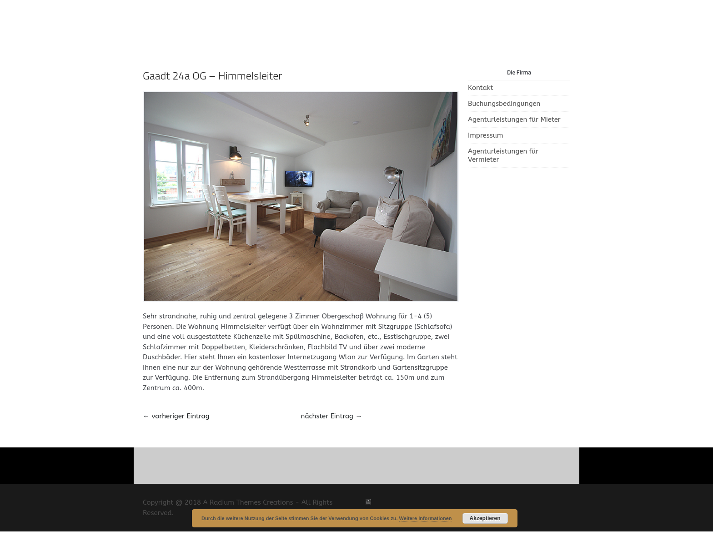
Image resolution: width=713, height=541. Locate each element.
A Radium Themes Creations (247, 502)
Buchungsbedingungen (504, 103)
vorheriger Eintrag (176, 416)
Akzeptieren (485, 518)
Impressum (485, 135)
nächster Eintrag (331, 416)
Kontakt (480, 88)
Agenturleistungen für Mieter (514, 119)
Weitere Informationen (425, 518)
